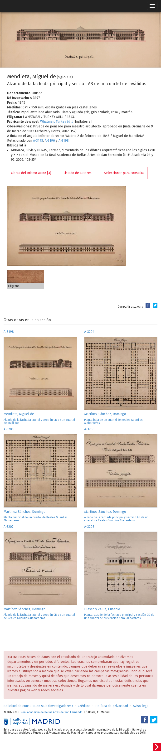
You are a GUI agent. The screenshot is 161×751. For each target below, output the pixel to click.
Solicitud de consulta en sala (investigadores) (38, 706)
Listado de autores (77, 173)
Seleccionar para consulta (124, 173)
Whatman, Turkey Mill (56, 122)
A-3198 (64, 141)
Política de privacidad (111, 706)
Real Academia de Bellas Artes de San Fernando (52, 712)
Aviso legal (141, 706)
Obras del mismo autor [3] (31, 173)
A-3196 (50, 141)
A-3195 (38, 141)
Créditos (84, 706)
